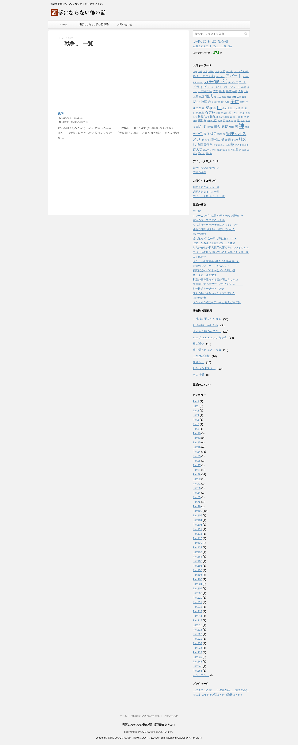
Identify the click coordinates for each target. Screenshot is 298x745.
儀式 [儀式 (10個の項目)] (209, 96)
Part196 (197, 574)
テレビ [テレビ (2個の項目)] (242, 82)
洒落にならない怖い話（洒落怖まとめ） (149, 724)
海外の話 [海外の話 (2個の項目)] (212, 120)
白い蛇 (197, 211)
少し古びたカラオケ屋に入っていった (215, 224)
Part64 (197, 492)
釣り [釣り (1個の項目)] (214, 150)
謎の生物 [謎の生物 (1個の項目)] (239, 145)
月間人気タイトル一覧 (206, 187)
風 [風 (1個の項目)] (240, 150)
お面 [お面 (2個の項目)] (222, 71)
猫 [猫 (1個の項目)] (235, 120)
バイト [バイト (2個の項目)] (218, 87)
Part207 (197, 588)
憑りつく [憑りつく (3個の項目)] (234, 112)
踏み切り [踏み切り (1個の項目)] (207, 150)
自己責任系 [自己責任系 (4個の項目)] (204, 144)
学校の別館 (199, 172)
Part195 (197, 570)
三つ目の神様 (201, 355)
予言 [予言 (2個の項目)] (215, 91)
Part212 (197, 606)
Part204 (197, 583)
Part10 (197, 433)
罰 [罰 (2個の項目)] (229, 139)
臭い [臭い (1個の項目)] (222, 145)
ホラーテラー (201, 675)
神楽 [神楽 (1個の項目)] (247, 127)
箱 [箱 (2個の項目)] (203, 139)
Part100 (197, 510)
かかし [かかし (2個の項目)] (229, 71)
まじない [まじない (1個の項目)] (220, 76)
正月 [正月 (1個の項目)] (238, 117)
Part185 (197, 556)
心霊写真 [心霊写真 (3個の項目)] (198, 112)
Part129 (197, 542)
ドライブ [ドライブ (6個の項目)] (199, 87)
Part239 (197, 656)
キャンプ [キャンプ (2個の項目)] (233, 82)
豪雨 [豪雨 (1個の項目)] (246, 145)
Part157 (197, 552)
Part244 (197, 661)
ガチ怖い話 (199, 41)
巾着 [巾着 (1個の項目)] (238, 108)
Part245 (197, 666)
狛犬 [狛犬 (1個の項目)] (228, 120)
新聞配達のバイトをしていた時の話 (214, 270)
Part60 (197, 488)
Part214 (197, 615)
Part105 (197, 515)
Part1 (196, 401)
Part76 (197, 501)
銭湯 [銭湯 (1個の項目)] (219, 150)
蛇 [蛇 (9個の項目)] (232, 144)
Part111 (197, 529)
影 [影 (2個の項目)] (246, 108)
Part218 (197, 625)
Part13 (197, 437)
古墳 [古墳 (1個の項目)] (239, 96)
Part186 (197, 561)
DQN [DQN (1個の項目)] (195, 71)
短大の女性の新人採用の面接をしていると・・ (221, 247)
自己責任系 (67, 122)
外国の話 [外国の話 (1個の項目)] (216, 102)
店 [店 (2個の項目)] (242, 108)
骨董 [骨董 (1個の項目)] (244, 150)
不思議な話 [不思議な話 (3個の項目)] (205, 91)
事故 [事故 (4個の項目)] (229, 91)
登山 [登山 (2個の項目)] (231, 126)
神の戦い (198, 343)
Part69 (197, 497)
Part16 (197, 447)
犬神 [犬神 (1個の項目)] (220, 120)
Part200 (197, 579)
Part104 (197, 520)
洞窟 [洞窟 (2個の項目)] (200, 120)
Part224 (197, 629)
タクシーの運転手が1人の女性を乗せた (216, 261)
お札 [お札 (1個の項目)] (200, 71)
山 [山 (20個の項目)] (219, 107)
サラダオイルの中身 (205, 274)
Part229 (197, 638)
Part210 (197, 597)
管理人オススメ (202, 46)
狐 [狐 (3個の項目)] (224, 120)
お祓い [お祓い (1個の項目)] (211, 71)
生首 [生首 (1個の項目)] (243, 120)
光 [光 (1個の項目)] (215, 96)
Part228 (197, 634)
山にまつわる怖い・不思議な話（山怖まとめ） (221, 690)
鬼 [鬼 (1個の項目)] (248, 150)
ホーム (63, 24)
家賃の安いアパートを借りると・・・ (215, 265)
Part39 (197, 479)
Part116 (197, 538)
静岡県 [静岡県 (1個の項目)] (231, 150)
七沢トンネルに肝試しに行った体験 (214, 243)
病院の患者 (199, 297)
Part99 (197, 506)
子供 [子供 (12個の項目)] (235, 101)
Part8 (196, 428)
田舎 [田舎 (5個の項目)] (217, 127)
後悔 (61, 113)
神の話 (212, 41)
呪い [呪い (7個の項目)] (196, 102)
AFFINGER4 (195, 737)
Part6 (196, 424)
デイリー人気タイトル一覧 (209, 196)
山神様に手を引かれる (207, 318)
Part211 (197, 602)
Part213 (197, 611)
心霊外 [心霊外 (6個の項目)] (210, 113)
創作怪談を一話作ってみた (209, 288)
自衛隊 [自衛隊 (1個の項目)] (216, 145)
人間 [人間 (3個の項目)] (195, 96)
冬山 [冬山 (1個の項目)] (219, 96)
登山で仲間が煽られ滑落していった (214, 229)
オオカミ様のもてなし (207, 331)
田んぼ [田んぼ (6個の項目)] (201, 127)
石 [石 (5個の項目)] (236, 127)
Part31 (197, 469)
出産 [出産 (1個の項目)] (224, 96)
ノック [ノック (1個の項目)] (210, 87)
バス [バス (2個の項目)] (225, 87)
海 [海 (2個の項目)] (205, 120)
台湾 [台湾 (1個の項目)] (244, 96)
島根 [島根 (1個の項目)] (229, 108)
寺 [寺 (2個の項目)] (214, 108)
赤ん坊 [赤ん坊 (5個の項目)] (197, 149)
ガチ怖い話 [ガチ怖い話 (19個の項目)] (215, 81)
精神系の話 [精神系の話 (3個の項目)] (217, 139)
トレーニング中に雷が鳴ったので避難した (218, 215)
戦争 (82, 122)
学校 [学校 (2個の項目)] (242, 102)
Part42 (197, 483)
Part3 (196, 410)
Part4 (80, 118)
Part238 (197, 652)
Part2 (196, 405)
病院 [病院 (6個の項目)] (224, 127)
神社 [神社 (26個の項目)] (198, 133)
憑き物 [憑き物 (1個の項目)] (224, 113)
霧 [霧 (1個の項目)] (226, 150)
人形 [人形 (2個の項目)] (240, 91)
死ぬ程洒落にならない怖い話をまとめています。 (149, 732)
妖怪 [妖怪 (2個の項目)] (227, 102)
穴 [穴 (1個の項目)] (224, 134)
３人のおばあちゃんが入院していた (214, 293)
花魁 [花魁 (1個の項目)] (228, 145)
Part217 (197, 620)
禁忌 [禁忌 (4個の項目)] (213, 133)
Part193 (197, 565)
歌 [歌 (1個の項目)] (234, 117)
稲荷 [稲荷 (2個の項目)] (219, 134)
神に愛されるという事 (207, 349)
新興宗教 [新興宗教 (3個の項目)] (203, 116)
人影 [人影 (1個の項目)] (246, 91)
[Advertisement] (90, 75)
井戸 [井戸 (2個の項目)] (234, 91)
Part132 (197, 547)
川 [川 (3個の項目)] (233, 108)
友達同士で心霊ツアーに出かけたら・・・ (218, 284)
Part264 (197, 670)
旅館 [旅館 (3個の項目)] (213, 116)
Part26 (197, 460)
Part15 (197, 442)
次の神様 (198, 374)
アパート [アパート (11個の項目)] (233, 76)
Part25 (197, 456)
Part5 (196, 419)
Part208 (197, 593)
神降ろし (198, 362)
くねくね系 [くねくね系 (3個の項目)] (241, 71)
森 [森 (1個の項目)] (231, 117)
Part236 (197, 647)
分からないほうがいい (206, 167)
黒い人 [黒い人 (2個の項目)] (201, 153)
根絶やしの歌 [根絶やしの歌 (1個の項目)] (222, 117)
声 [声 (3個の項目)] (209, 101)
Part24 (197, 451)
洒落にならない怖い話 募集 (94, 24)
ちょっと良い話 (222, 46)
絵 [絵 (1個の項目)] (226, 140)
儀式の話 (223, 41)
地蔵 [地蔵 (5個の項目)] (204, 102)
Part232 (197, 643)
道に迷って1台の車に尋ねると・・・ (215, 238)
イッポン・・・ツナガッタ (210, 337)
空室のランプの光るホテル (209, 220)
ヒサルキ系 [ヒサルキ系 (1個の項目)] (240, 87)
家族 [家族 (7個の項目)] (209, 108)
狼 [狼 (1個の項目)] (232, 120)
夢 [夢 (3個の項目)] (222, 101)
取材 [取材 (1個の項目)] (234, 96)
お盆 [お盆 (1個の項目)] (205, 71)
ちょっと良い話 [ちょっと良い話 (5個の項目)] (204, 76)
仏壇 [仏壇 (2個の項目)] (201, 96)
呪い (76, 122)
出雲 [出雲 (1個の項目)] (229, 96)
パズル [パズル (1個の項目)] (231, 87)
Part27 (197, 465)
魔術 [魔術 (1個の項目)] (195, 153)
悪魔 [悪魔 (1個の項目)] (218, 113)
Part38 (197, 474)
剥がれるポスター (204, 368)
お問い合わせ (124, 24)
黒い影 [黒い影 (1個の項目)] (209, 153)
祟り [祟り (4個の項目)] (206, 133)
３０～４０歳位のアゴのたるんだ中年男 (217, 302)
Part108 (197, 524)
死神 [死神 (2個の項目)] (243, 116)
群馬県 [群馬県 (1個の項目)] (235, 140)
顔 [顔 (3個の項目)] (236, 149)
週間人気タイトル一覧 (206, 191)
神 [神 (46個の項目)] (241, 126)
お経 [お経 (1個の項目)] (217, 71)
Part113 (197, 533)
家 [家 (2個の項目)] (203, 108)
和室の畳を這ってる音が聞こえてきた (215, 279)
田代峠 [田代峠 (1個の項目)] (210, 127)
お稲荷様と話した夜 (205, 325)
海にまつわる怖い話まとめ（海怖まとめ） (218, 694)
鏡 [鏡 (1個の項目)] (224, 150)
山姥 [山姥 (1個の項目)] (224, 108)
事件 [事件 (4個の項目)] (222, 91)
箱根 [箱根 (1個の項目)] (207, 140)
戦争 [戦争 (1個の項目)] (242, 113)
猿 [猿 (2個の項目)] (238, 120)
